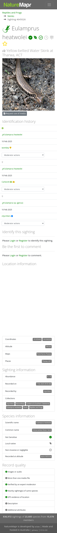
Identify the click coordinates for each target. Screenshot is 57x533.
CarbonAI (6, 182)
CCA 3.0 (43, 530)
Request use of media (15, 113)
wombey (5, 147)
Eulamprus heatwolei (13, 134)
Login (13, 240)
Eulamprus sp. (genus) (13, 203)
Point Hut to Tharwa (44, 354)
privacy (35, 530)
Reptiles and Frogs (12, 12)
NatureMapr (20, 404)
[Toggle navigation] (49, 5)
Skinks (10, 16)
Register (23, 240)
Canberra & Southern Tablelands (37, 404)
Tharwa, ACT (46, 361)
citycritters (6, 216)
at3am (37, 526)
